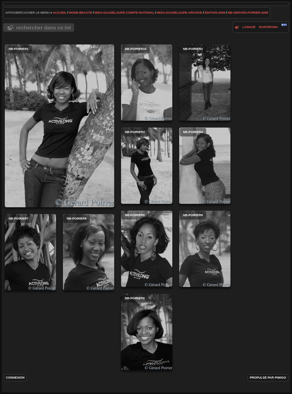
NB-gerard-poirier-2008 (248, 12)
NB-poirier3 (146, 166)
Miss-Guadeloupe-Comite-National (125, 12)
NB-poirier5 (146, 249)
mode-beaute (80, 12)
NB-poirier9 (146, 332)
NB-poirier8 (88, 252)
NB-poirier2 (204, 82)
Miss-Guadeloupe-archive (179, 12)
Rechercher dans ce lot (43, 27)
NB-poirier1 (59, 125)
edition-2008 (215, 12)
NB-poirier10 (146, 82)
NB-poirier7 (30, 252)
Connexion (15, 377)
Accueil (60, 12)
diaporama (268, 27)
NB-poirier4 (204, 166)
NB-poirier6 (204, 249)
